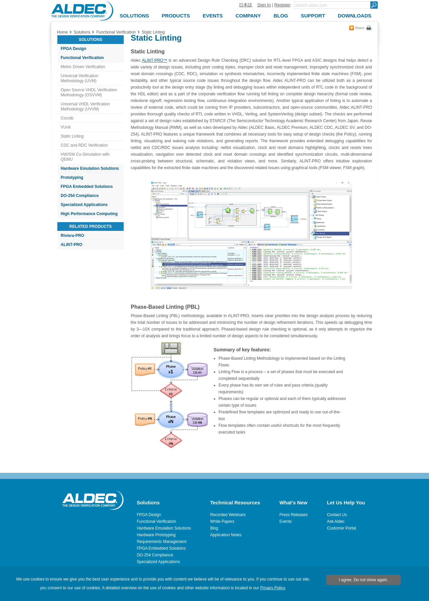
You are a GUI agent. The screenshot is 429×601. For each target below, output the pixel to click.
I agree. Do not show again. (363, 580)
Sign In (263, 4)
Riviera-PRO (72, 235)
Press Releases (294, 514)
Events (286, 521)
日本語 (245, 4)
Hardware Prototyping (156, 535)
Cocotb (67, 118)
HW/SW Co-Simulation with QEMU (85, 157)
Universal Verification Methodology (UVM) (79, 78)
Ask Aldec (336, 521)
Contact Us (337, 514)
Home (62, 32)
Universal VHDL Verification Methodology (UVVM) (85, 106)
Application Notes (225, 535)
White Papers (222, 521)
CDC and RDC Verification (84, 145)
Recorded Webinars (228, 514)
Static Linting (72, 136)
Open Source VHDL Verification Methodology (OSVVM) (89, 92)
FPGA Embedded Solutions (87, 186)
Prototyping (72, 177)
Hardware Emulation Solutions (90, 168)
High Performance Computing (89, 213)
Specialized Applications (84, 204)
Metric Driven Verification (83, 66)
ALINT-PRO (71, 244)
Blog (214, 528)
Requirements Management (161, 541)
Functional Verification (82, 57)
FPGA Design (73, 48)
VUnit (65, 127)
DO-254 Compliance (80, 195)
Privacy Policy (272, 588)
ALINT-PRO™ (154, 60)
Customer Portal (341, 528)
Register (282, 4)
